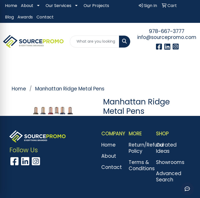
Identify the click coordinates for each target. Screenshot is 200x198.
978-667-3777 (166, 31)
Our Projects (96, 6)
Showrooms (166, 162)
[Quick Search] (94, 42)
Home (11, 6)
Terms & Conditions (139, 165)
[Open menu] (189, 68)
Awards (25, 17)
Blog (9, 17)
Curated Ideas (166, 148)
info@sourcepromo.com (166, 37)
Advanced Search (166, 176)
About (27, 6)
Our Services (58, 6)
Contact (45, 17)
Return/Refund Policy (139, 148)
